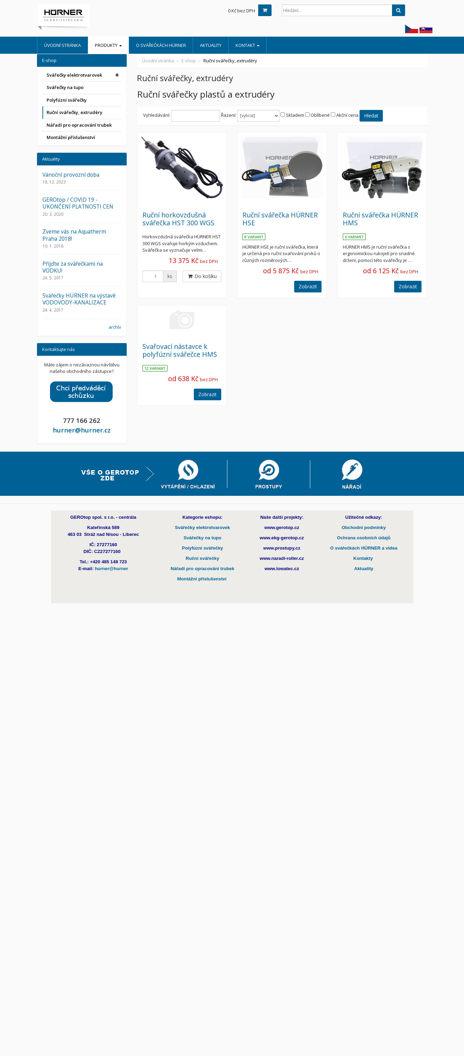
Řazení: (228, 115)
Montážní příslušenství (71, 137)
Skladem (295, 115)
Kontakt (248, 45)
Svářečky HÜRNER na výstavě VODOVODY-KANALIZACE (79, 299)
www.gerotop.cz (281, 527)
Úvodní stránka (62, 45)
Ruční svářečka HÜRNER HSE (280, 218)
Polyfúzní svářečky (67, 100)
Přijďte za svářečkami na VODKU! (72, 267)
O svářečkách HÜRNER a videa (363, 548)
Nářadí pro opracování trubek (79, 125)
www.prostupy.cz (281, 548)
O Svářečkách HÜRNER (161, 45)
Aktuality (211, 45)
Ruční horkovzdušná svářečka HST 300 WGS (178, 218)
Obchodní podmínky (364, 527)
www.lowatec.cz (281, 568)
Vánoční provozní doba (70, 174)
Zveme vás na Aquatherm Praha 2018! (74, 235)
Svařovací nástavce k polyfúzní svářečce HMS (179, 350)
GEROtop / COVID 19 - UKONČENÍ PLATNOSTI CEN (77, 203)
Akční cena (347, 115)
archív (115, 327)
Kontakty (363, 558)
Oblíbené (320, 115)
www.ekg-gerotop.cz (282, 537)
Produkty (108, 45)
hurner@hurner (111, 568)
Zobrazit (308, 286)
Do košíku (202, 276)
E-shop (188, 61)
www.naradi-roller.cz (282, 558)
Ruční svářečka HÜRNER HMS (380, 218)
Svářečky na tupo (65, 87)
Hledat (371, 115)
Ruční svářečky (202, 558)
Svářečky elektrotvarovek (74, 75)
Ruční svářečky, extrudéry (74, 112)
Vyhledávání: (156, 115)
